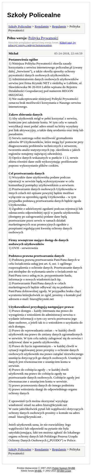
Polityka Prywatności (43, 38)
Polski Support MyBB (63, 468)
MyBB (38, 470)
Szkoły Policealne (34, 15)
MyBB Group (64, 470)
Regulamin (42, 26)
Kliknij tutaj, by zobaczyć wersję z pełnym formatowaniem (42, 44)
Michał (13, 53)
